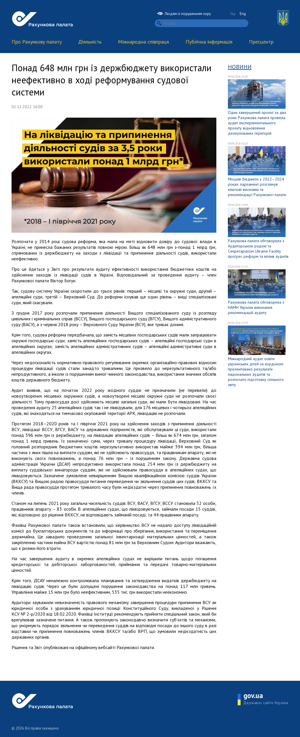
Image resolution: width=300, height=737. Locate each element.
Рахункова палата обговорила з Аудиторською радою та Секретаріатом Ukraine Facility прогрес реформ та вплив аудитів (258, 248)
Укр (233, 13)
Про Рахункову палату (37, 41)
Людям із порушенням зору (184, 13)
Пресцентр (261, 41)
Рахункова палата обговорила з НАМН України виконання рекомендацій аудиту (256, 307)
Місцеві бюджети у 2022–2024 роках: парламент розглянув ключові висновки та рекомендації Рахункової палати (257, 186)
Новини (240, 67)
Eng (243, 13)
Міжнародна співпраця (143, 41)
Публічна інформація (208, 41)
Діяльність (90, 41)
